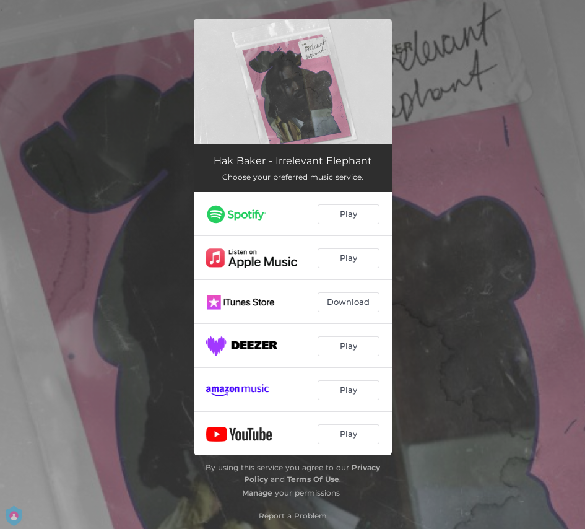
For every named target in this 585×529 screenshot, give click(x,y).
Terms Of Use (313, 479)
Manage (257, 492)
